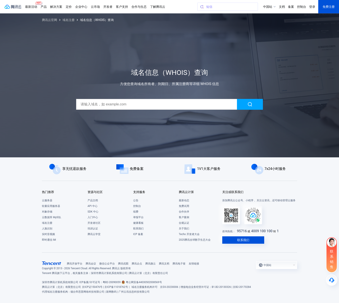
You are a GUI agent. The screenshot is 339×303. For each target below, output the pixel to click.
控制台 (137, 206)
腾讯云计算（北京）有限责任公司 (61, 286)
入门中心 (93, 217)
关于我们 (184, 228)
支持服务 (139, 192)
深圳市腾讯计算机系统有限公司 (60, 282)
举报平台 (138, 217)
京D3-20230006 (169, 286)
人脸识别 (47, 228)
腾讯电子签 (179, 263)
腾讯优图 (123, 263)
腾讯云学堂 (94, 234)
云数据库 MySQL (51, 217)
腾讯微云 (150, 263)
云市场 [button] (95, 6)
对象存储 (47, 211)
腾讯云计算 (186, 192)
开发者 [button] (107, 6)
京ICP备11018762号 (116, 286)
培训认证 (93, 228)
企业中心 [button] (81, 6)
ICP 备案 (138, 234)
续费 (135, 211)
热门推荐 (48, 192)
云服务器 (47, 200)
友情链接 (194, 263)
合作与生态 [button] (139, 6)
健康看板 (138, 222)
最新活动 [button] (32, 5)
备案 (291, 6)
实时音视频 (48, 234)
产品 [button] (44, 6)
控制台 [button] (301, 6)
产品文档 (93, 200)
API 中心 (93, 206)
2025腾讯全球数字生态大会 (195, 239)
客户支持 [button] (122, 6)
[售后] (331, 280)
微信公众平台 (107, 263)
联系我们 (138, 228)
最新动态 (184, 200)
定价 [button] (69, 6)
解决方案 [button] (56, 6)
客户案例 (184, 217)
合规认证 (184, 222)
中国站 (267, 6)
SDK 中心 (93, 211)
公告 (135, 200)
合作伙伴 (184, 211)
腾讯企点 (137, 263)
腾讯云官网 (49, 20)
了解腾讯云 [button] (157, 6)
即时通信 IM (49, 239)
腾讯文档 (164, 263)
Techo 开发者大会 (189, 234)
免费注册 (329, 6)
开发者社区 (94, 222)
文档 (282, 6)
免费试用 (184, 206)
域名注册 (68, 20)
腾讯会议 (91, 263)
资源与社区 (95, 192)
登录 (312, 6)
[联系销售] (331, 255)
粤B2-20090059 (112, 282)
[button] (276, 265)
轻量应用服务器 (51, 206)
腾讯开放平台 (74, 263)
